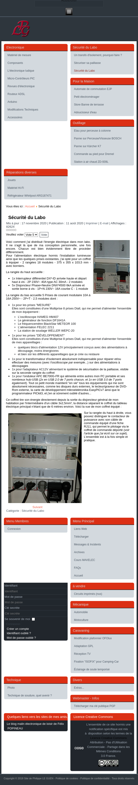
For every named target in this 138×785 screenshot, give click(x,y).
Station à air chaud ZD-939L (91, 161)
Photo (11, 687)
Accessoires (15, 117)
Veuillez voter (15, 234)
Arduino (12, 101)
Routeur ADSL (16, 94)
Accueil (30, 206)
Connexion (14, 529)
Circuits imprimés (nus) (88, 594)
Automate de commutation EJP (93, 89)
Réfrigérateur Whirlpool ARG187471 (30, 195)
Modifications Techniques (23, 109)
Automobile (81, 612)
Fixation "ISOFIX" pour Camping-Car (96, 661)
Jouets (12, 180)
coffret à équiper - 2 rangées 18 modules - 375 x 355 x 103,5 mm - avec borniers (48, 262)
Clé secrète (12, 607)
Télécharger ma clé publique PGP (94, 706)
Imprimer (92, 223)
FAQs (77, 567)
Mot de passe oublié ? (21, 637)
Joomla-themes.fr (75, 781)
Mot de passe (13, 596)
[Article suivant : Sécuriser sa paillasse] (37, 507)
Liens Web (80, 529)
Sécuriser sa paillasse (87, 63)
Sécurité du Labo (84, 70)
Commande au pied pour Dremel (94, 154)
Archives (79, 552)
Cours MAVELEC (84, 560)
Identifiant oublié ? (19, 633)
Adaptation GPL (84, 646)
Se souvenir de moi (17, 619)
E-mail (104, 223)
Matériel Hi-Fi (16, 187)
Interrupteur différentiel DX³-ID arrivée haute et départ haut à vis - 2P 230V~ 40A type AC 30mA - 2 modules (49, 280)
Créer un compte (18, 629)
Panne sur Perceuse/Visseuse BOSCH (97, 138)
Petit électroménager (86, 96)
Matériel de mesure (19, 55)
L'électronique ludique (21, 70)
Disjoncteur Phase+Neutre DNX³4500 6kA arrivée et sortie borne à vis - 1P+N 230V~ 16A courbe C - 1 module (50, 287)
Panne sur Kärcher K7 (87, 146)
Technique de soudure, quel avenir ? (30, 695)
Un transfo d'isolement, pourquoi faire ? (98, 55)
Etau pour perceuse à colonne (92, 130)
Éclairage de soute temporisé (92, 669)
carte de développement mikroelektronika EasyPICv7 (69, 390)
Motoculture (81, 620)
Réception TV (82, 653)
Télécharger (81, 536)
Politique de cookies (66, 778)
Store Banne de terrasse (89, 104)
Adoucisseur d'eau (85, 112)
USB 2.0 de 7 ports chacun (66, 379)
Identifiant (11, 585)
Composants (15, 63)
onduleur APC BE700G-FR (41, 376)
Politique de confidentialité (95, 778)
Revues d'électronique (21, 86)
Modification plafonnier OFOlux (93, 638)
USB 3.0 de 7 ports (109, 379)
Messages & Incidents (87, 544)
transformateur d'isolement (43, 359)
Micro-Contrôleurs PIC (21, 78)
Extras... (79, 687)
